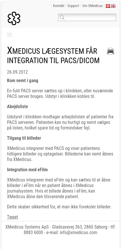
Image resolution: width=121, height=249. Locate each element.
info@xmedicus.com (78, 232)
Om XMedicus (92, 6)
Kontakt (58, 6)
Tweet (12, 217)
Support (73, 6)
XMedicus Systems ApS (27, 227)
